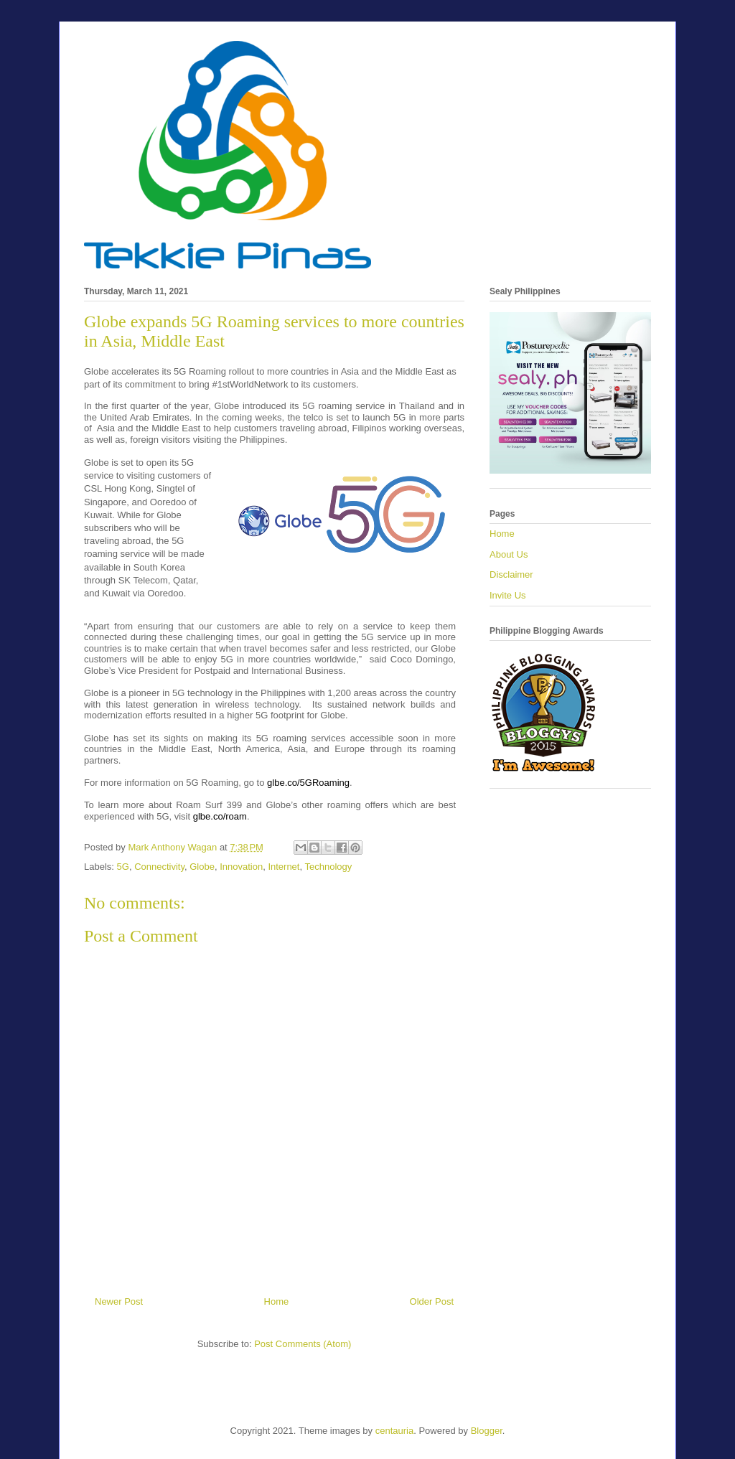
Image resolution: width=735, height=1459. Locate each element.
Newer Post (119, 1301)
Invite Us (508, 595)
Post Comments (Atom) (302, 1343)
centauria (394, 1430)
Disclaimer (511, 574)
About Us (509, 554)
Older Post (432, 1301)
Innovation (241, 866)
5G (123, 866)
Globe (202, 866)
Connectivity (159, 866)
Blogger (486, 1430)
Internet (283, 866)
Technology (328, 866)
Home (276, 1301)
